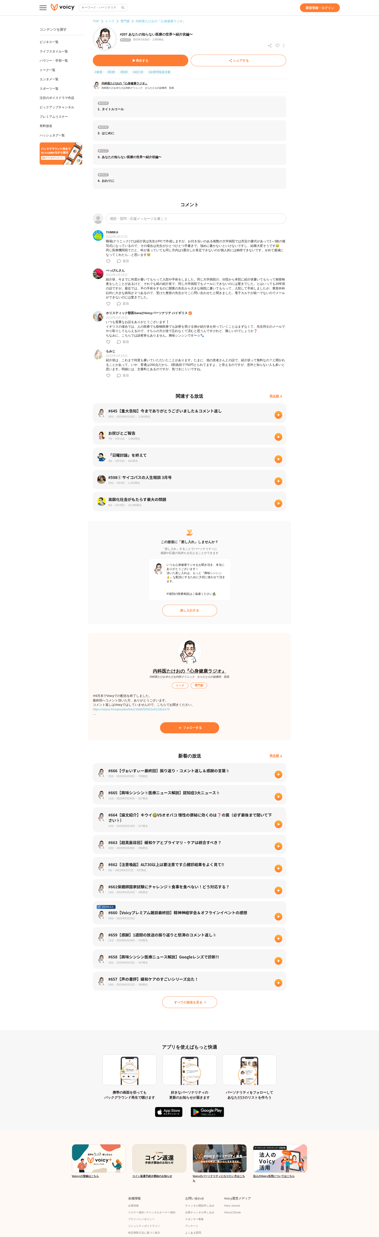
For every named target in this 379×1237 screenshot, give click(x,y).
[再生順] (276, 396)
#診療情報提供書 (160, 72)
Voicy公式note (232, 1212)
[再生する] (140, 60)
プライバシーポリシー (141, 1219)
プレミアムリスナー (54, 116)
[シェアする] (238, 60)
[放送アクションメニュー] (283, 45)
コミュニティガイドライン (144, 1225)
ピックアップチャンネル (57, 107)
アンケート (191, 1225)
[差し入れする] (189, 610)
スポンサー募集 (194, 1219)
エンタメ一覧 (49, 79)
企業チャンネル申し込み (199, 1212)
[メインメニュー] (43, 8)
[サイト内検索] (122, 7)
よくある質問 (193, 1232)
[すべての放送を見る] (189, 1002)
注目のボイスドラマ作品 (57, 98)
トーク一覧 (47, 70)
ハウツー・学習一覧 (54, 60)
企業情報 (133, 1205)
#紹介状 (138, 72)
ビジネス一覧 (49, 42)
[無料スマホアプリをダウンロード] (61, 153)
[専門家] (199, 685)
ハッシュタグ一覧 (52, 135)
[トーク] (180, 685)
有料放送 (46, 126)
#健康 (98, 72)
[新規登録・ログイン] (320, 7)
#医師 (124, 72)
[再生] (278, 415)
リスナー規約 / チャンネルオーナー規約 (151, 1212)
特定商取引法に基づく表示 (144, 1232)
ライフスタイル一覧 (54, 51)
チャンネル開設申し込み (199, 1205)
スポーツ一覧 (49, 88)
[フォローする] (189, 727)
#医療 (111, 72)
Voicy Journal (232, 1205)
